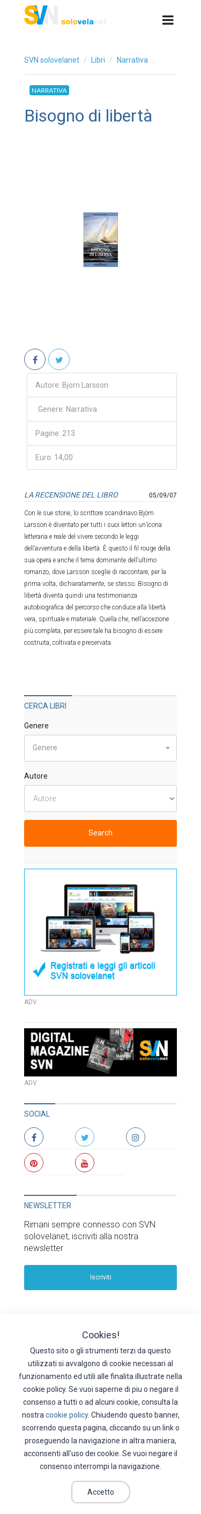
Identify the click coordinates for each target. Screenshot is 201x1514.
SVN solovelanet (51, 60)
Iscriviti (100, 1277)
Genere (36, 725)
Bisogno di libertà (88, 116)
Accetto (100, 1492)
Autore (36, 776)
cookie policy (67, 1415)
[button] (100, 748)
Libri (98, 60)
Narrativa (132, 60)
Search (100, 832)
